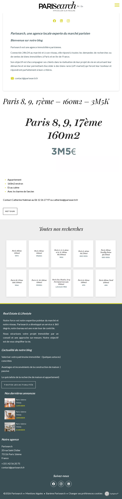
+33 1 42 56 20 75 (11, 463)
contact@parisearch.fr (24, 78)
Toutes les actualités (18, 385)
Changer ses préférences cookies (85, 493)
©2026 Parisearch (12, 493)
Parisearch (7, 446)
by (114, 494)
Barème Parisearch (56, 493)
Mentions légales (34, 493)
